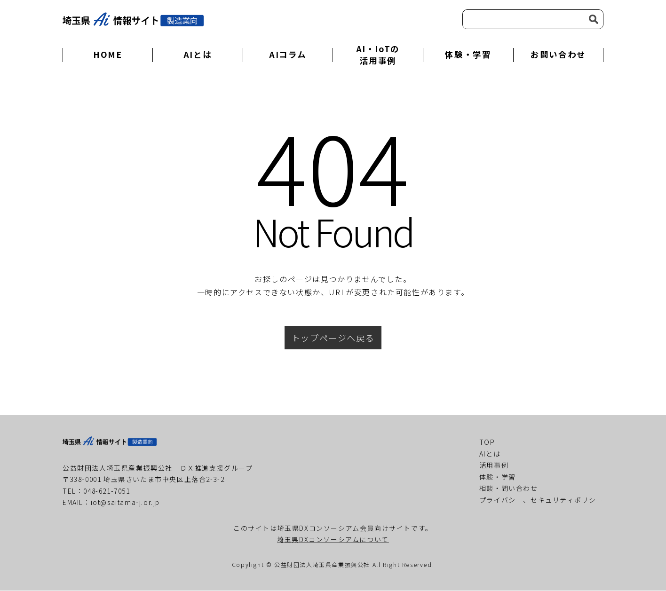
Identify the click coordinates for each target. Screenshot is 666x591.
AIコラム (288, 55)
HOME (107, 55)
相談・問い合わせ (508, 488)
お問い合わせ (558, 55)
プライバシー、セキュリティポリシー (541, 500)
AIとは (197, 55)
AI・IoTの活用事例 (378, 55)
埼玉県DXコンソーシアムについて (333, 539)
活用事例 (493, 465)
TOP (487, 442)
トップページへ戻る (333, 338)
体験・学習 (468, 55)
